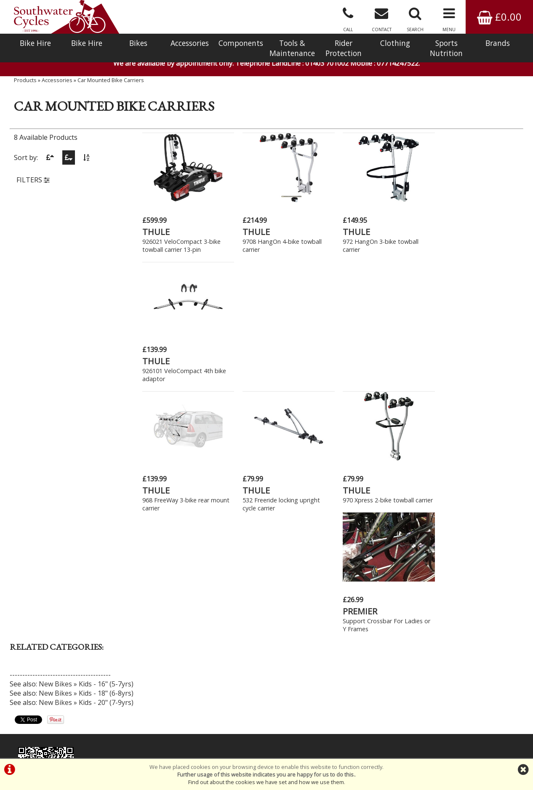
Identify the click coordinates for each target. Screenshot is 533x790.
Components (241, 43)
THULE (156, 231)
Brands (497, 43)
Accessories (190, 43)
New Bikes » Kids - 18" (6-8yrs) (86, 438)
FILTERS (33, 182)
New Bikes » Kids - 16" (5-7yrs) (86, 429)
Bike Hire (35, 43)
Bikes (138, 43)
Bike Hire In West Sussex (46, 728)
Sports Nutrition (446, 48)
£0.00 (499, 17)
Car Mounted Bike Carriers (110, 82)
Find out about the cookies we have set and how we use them (266, 782)
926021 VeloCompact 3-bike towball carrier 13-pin (181, 245)
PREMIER (448, 357)
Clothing (395, 43)
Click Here (183, 602)
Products (25, 82)
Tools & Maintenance (292, 48)
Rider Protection (343, 48)
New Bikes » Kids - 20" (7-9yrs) (86, 448)
